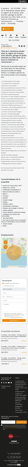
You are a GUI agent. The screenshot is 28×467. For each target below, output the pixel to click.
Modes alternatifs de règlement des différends (20, 399)
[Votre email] (8, 422)
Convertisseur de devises (9, 48)
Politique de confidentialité (10, 427)
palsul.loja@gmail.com (16, 460)
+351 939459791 (15, 453)
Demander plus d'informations (11, 283)
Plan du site (18, 410)
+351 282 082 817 (15, 457)
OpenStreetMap (13, 266)
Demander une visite (9, 285)
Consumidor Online (21, 412)
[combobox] (14, 296)
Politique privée (20, 391)
